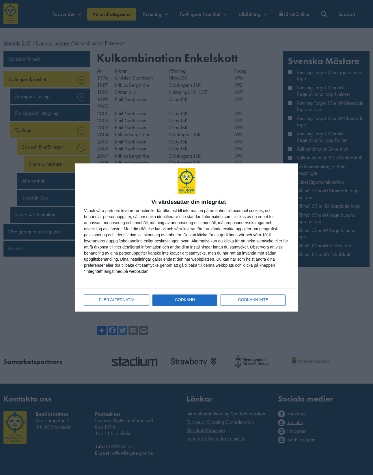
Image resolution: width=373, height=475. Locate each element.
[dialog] (186, 238)
